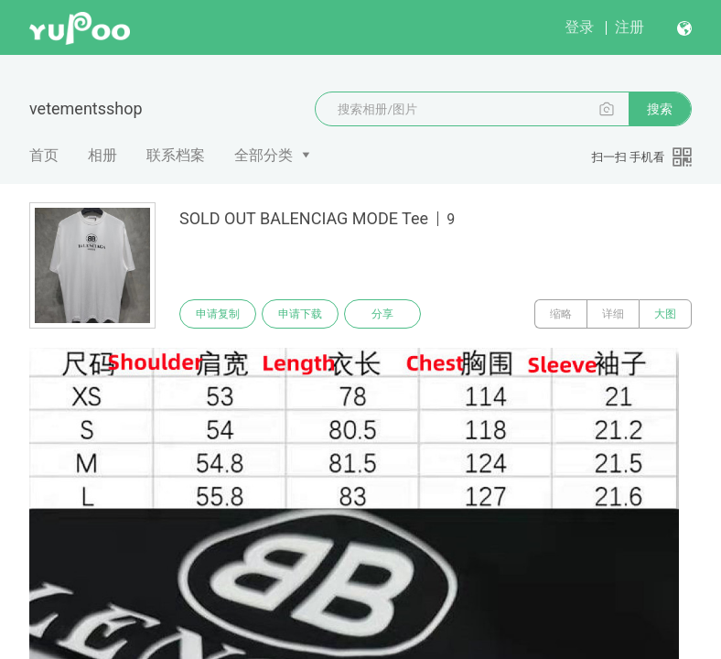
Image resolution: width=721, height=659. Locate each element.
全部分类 (263, 155)
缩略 (561, 314)
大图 (665, 314)
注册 (629, 27)
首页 (44, 155)
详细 (613, 314)
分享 (382, 314)
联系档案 (175, 155)
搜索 (660, 109)
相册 (102, 155)
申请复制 (218, 314)
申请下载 (300, 314)
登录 (579, 27)
